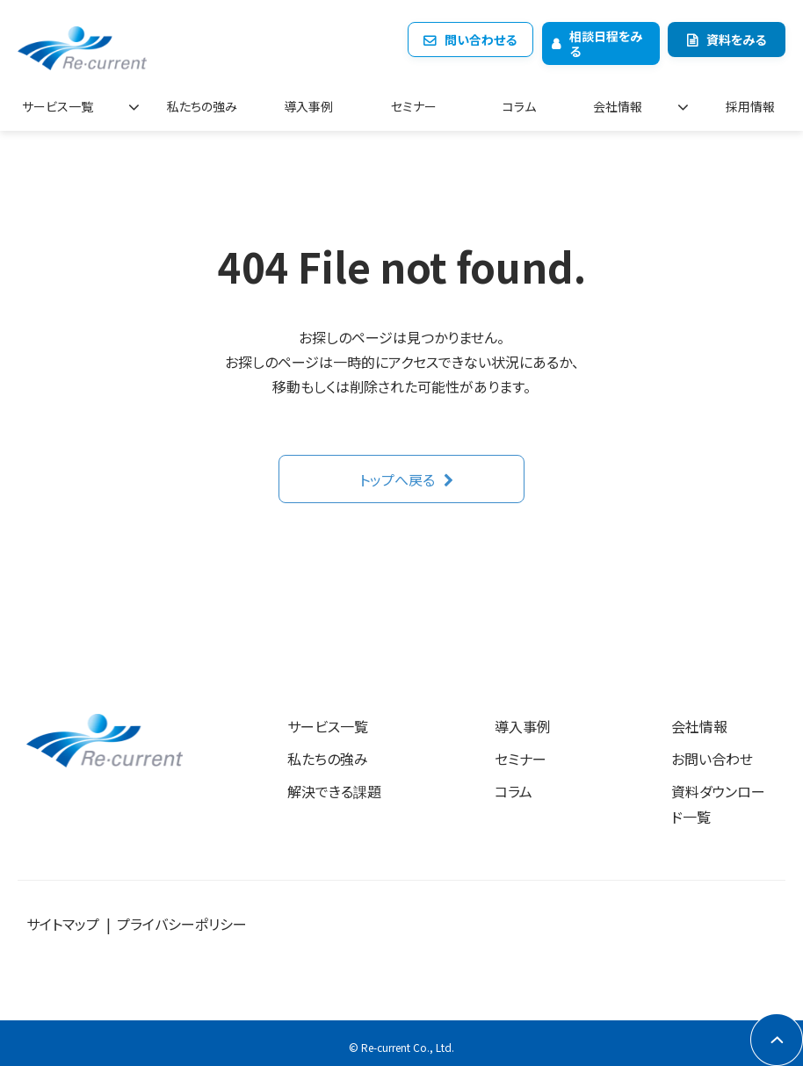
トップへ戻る (397, 472)
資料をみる (736, 39)
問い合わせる (481, 39)
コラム (525, 101)
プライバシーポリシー (182, 916)
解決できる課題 (334, 784)
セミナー (422, 101)
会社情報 (630, 101)
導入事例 (319, 101)
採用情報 (751, 101)
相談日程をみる (605, 43)
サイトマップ (62, 916)
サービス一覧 (63, 101)
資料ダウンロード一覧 (718, 797)
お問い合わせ (712, 751)
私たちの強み (206, 101)
